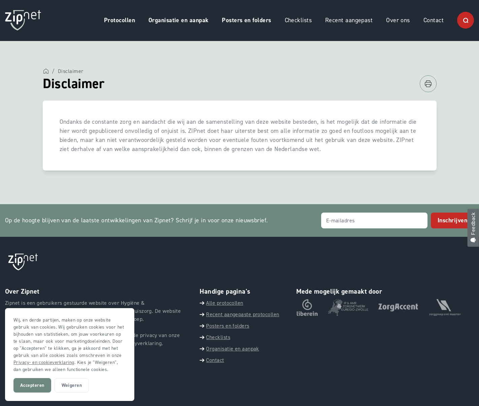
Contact (433, 20)
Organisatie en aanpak (178, 20)
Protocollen (119, 20)
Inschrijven (452, 220)
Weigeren (72, 385)
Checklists (298, 20)
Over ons (398, 20)
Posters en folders (246, 20)
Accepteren (32, 385)
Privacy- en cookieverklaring (43, 362)
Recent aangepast (349, 20)
